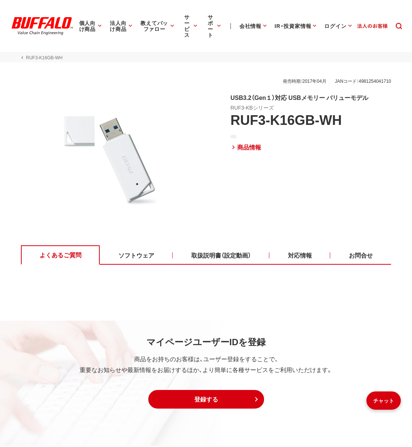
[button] (206, 400)
